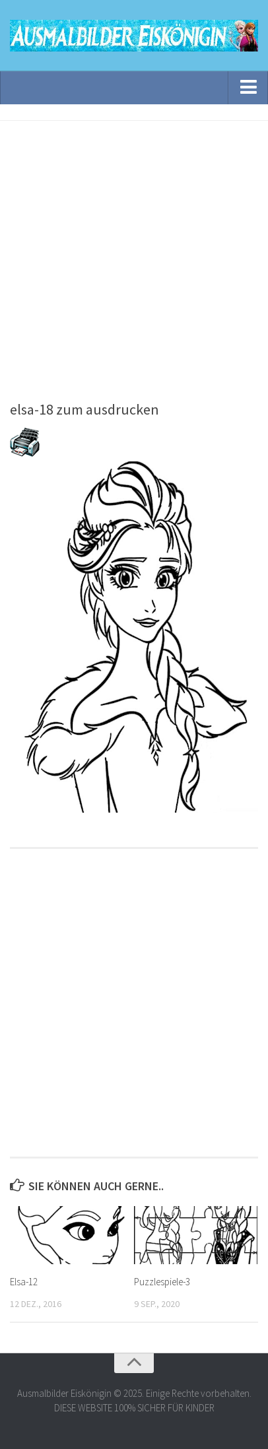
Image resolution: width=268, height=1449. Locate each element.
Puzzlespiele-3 (162, 1281)
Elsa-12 (24, 1281)
